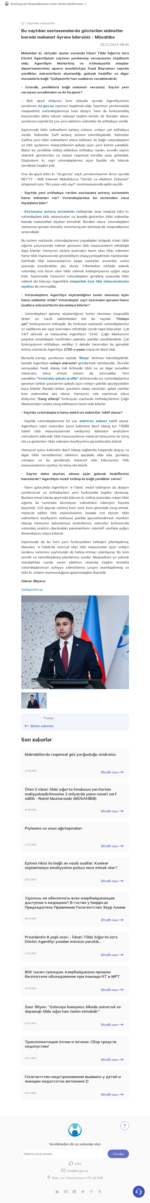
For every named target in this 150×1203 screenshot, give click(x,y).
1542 (77, 1164)
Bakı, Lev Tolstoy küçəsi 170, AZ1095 (77, 1178)
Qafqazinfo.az (32, 589)
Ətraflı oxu (112, 772)
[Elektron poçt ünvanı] (75, 1154)
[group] (75, 642)
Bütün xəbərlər (39, 726)
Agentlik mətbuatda (41, 23)
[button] (75, 4)
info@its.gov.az (77, 1171)
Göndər (118, 1154)
